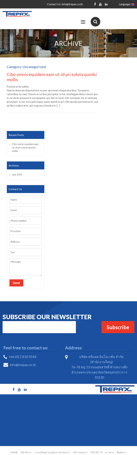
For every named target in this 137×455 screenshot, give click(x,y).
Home (14, 446)
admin (25, 80)
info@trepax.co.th (72, 4)
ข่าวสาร (109, 446)
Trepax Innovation (72, 451)
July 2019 (17, 168)
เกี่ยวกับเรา (26, 446)
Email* (39, 321)
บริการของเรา (80, 446)
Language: (126, 4)
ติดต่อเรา (121, 446)
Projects (96, 446)
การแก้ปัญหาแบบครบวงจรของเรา (52, 446)
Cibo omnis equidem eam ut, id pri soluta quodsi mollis (25, 141)
